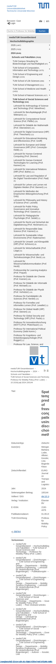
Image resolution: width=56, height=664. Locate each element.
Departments (31, 565)
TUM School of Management (28, 85)
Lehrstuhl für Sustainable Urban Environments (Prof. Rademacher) (29, 236)
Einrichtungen (40, 560)
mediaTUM (11, 6)
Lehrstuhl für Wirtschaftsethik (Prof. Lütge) (30, 249)
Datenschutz (19, 661)
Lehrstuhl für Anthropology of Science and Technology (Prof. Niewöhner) (31, 107)
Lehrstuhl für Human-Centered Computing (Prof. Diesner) (28, 155)
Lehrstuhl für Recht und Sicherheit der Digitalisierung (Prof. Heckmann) (31, 223)
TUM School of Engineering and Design (27, 75)
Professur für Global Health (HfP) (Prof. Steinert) (29, 310)
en (47, 21)
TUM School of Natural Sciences (30, 95)
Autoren (35, 652)
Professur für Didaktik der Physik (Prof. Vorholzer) (29, 290)
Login (11, 23)
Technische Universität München (21, 11)
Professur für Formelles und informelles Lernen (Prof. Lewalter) (31, 304)
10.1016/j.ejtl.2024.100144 (22, 383)
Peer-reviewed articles (35, 605)
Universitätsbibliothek (16, 8)
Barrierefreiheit (33, 661)
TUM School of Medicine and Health (29, 90)
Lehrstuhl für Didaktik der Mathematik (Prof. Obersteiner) (31, 126)
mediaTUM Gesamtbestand (22, 37)
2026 (16, 45)
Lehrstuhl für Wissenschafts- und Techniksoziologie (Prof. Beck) (29, 256)
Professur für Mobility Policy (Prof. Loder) (28, 380)
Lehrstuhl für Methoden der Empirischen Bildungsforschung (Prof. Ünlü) (31, 194)
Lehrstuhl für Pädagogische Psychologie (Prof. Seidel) (27, 216)
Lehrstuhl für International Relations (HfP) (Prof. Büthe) (30, 170)
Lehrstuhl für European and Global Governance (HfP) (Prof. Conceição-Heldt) (30, 147)
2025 (16, 49)
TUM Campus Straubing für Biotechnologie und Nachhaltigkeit (30, 62)
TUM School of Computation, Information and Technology (28, 69)
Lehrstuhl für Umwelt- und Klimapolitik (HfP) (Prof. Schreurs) (31, 242)
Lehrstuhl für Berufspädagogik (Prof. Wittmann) (30, 113)
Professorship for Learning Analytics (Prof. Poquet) (30, 271)
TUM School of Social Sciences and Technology (30, 100)
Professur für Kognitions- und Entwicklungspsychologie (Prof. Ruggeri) (28, 338)
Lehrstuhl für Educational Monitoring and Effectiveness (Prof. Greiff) (30, 139)
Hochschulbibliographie (22, 41)
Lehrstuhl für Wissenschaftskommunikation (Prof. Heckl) (30, 263)
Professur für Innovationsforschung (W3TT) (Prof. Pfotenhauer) (30, 323)
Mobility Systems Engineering (31, 566)
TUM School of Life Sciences (28, 81)
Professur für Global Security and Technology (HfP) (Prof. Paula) (29, 317)
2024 (16, 53)
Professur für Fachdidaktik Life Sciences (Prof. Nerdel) (28, 297)
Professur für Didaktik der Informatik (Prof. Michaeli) (30, 284)
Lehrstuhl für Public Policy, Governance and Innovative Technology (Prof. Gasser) (27, 209)
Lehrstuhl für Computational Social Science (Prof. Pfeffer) (30, 120)
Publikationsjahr (39, 571)
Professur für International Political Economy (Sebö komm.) (29, 330)
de (40, 21)
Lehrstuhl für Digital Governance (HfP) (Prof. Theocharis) (31, 133)
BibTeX (16, 531)
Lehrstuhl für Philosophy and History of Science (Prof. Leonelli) (30, 201)
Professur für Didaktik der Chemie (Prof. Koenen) (29, 277)
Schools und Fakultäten (26, 57)
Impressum (46, 661)
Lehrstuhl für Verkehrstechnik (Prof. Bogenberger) (31, 569)
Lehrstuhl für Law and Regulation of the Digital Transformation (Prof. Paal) (31, 178)
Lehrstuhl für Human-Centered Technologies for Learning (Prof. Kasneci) (28, 163)
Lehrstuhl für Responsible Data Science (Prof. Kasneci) (28, 230)
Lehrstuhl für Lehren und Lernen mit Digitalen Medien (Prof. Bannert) (30, 185)
